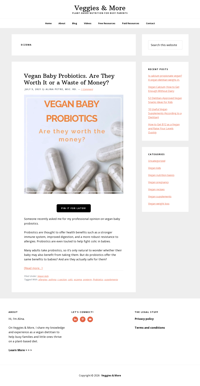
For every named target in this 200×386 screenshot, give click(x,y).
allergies (42, 279)
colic (70, 279)
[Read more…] (33, 268)
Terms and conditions (150, 327)
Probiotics (98, 279)
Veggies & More (100, 8)
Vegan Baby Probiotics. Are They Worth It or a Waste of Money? (69, 79)
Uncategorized (156, 161)
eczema (78, 279)
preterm (87, 279)
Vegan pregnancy (158, 182)
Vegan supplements (159, 196)
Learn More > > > (20, 350)
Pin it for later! (73, 208)
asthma (52, 279)
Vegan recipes (156, 189)
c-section (62, 279)
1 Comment (87, 89)
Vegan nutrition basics (161, 175)
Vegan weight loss (158, 203)
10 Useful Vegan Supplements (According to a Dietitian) (165, 113)
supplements (111, 279)
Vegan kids (43, 276)
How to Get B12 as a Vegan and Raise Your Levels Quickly (164, 128)
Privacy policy (144, 319)
